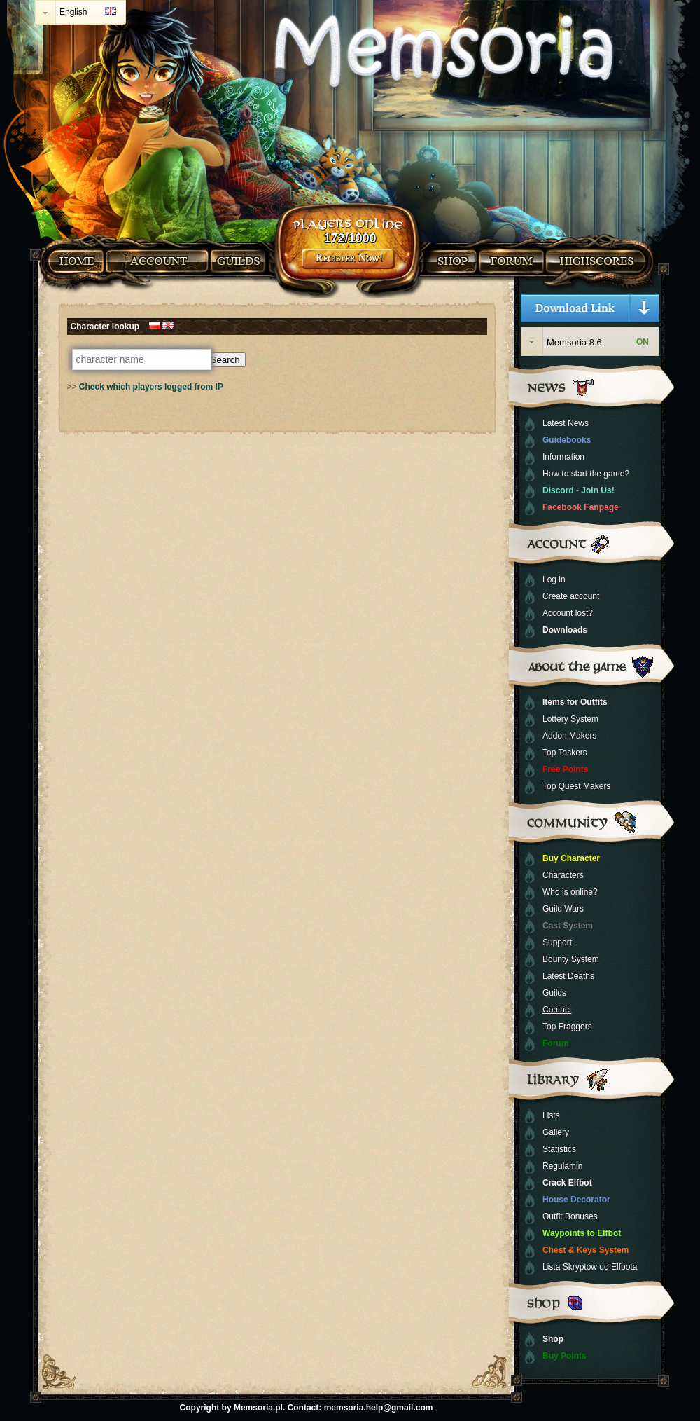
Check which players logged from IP (151, 387)
